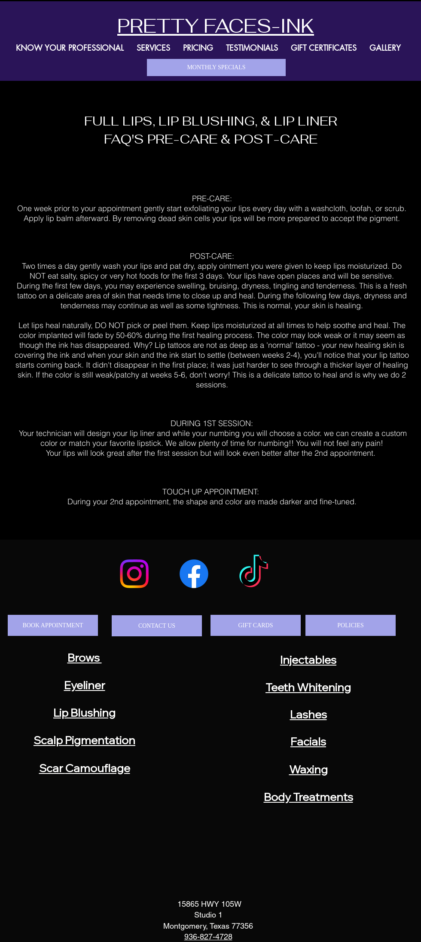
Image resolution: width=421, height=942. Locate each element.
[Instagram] (134, 574)
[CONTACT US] (157, 625)
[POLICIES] (350, 625)
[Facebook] (194, 574)
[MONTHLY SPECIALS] (216, 67)
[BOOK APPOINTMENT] (53, 625)
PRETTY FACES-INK (215, 25)
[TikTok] (254, 574)
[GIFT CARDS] (255, 625)
